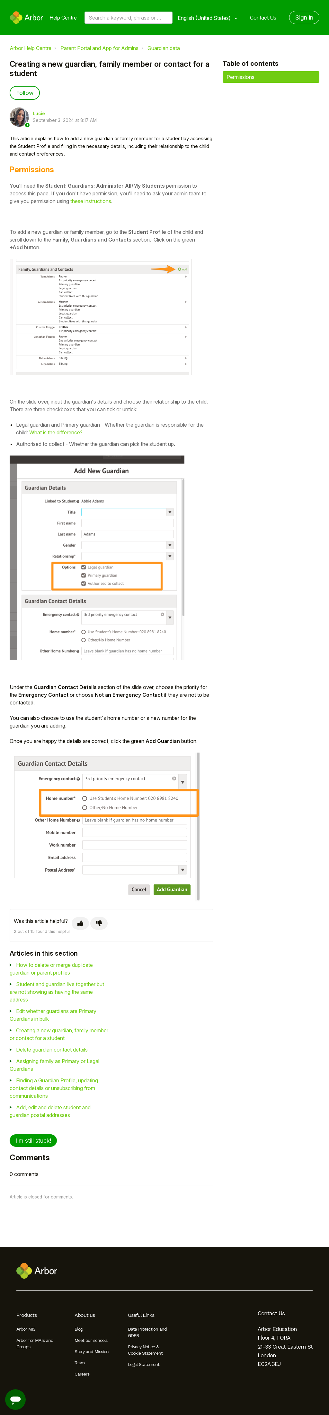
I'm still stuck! (33, 1140)
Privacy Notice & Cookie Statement (145, 1350)
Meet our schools (91, 1340)
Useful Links (141, 1315)
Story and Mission (92, 1351)
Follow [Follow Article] (24, 93)
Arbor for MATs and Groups (34, 1343)
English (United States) (205, 18)
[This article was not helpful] (99, 923)
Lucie (39, 113)
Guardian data (163, 48)
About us (85, 1315)
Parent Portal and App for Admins (99, 48)
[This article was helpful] (80, 923)
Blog (78, 1329)
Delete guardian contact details (52, 1049)
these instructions (90, 201)
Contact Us (263, 17)
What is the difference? (56, 432)
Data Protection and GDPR (147, 1332)
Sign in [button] (304, 17)
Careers (82, 1374)
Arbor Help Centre (30, 48)
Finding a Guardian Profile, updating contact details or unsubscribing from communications (54, 1088)
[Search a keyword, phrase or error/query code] (128, 18)
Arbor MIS (25, 1329)
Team (79, 1362)
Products (26, 1315)
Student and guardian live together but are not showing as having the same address (57, 992)
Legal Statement (143, 1364)
